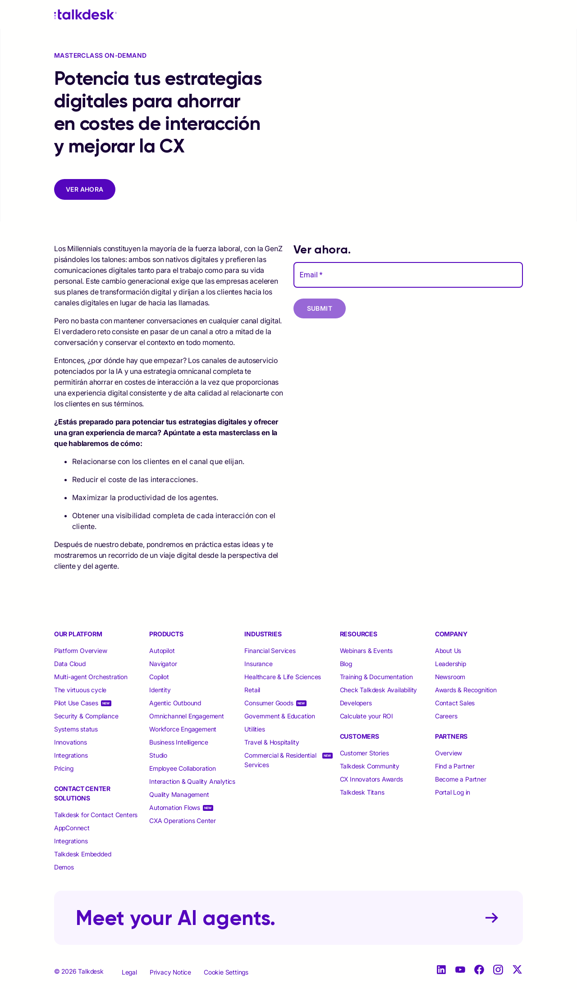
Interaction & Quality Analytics (192, 781)
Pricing (63, 768)
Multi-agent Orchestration (91, 677)
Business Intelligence (178, 742)
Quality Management (179, 794)
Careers (446, 716)
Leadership (450, 663)
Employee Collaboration (182, 768)
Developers (356, 703)
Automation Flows (174, 807)
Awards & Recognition (466, 690)
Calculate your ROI (366, 716)
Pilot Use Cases (76, 703)
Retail (252, 690)
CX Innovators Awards (371, 779)
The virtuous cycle (80, 690)
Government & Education (279, 716)
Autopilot (162, 650)
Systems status (76, 729)
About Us (448, 650)
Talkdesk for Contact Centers (95, 815)
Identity (159, 690)
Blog (346, 663)
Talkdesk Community (369, 766)
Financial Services (269, 650)
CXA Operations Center (182, 820)
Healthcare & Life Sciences (282, 677)
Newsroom (450, 677)
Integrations (71, 755)
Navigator (163, 663)
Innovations (70, 742)
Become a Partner (460, 779)
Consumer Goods (268, 703)
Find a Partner (455, 766)
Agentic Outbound (175, 703)
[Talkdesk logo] (85, 14)
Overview (448, 753)
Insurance (258, 663)
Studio (158, 755)
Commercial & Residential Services (280, 759)
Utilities (254, 729)
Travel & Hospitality (271, 742)
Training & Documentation (376, 677)
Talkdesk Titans (362, 792)
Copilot (159, 677)
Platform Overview (80, 650)
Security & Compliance (86, 716)
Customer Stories (364, 753)
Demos (64, 867)
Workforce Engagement (182, 729)
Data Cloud (70, 663)
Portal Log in (452, 792)
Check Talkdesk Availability (378, 690)
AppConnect (72, 828)
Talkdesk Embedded (83, 854)
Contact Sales (455, 703)
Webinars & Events (366, 650)
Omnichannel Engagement (186, 716)
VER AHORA (85, 189)
